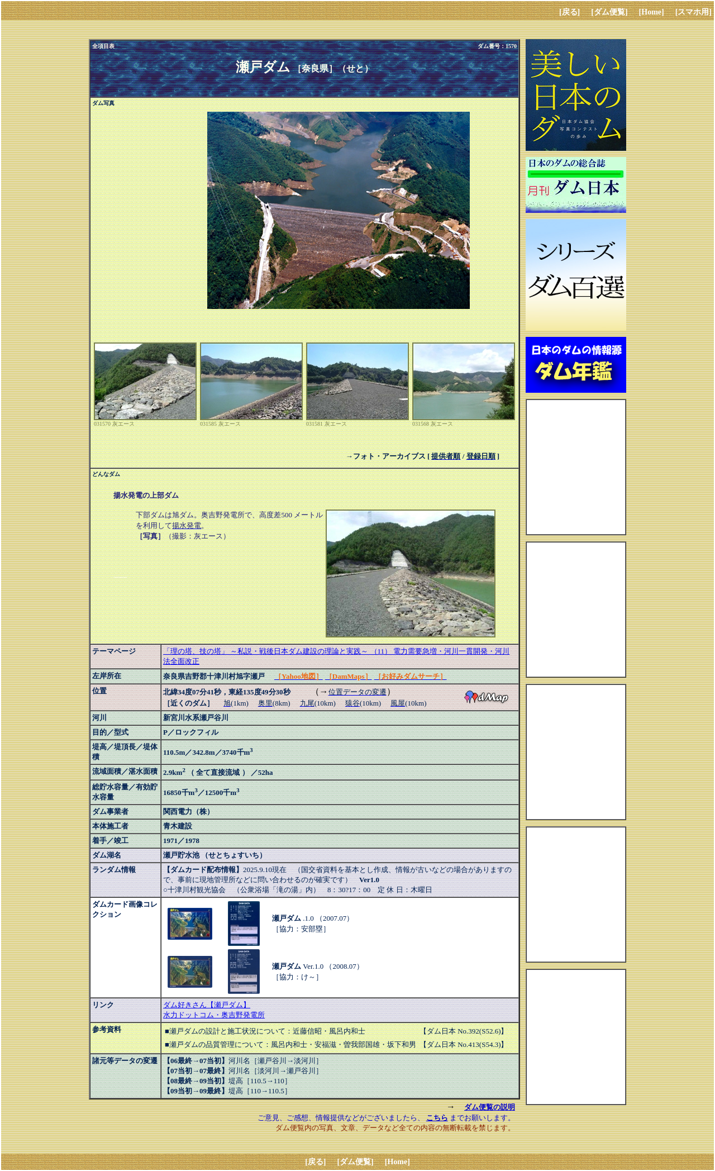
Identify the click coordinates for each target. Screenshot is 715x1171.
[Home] (651, 12)
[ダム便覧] (609, 12)
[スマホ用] (693, 12)
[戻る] (569, 12)
